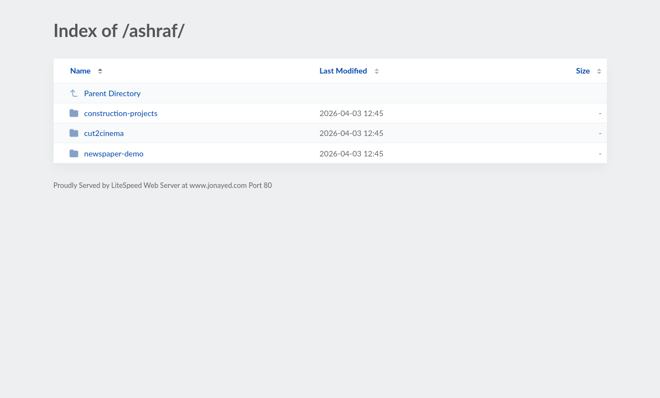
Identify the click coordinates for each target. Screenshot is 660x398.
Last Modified (343, 70)
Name (80, 70)
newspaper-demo (106, 153)
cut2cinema (96, 133)
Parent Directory (105, 93)
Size (583, 70)
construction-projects (113, 113)
